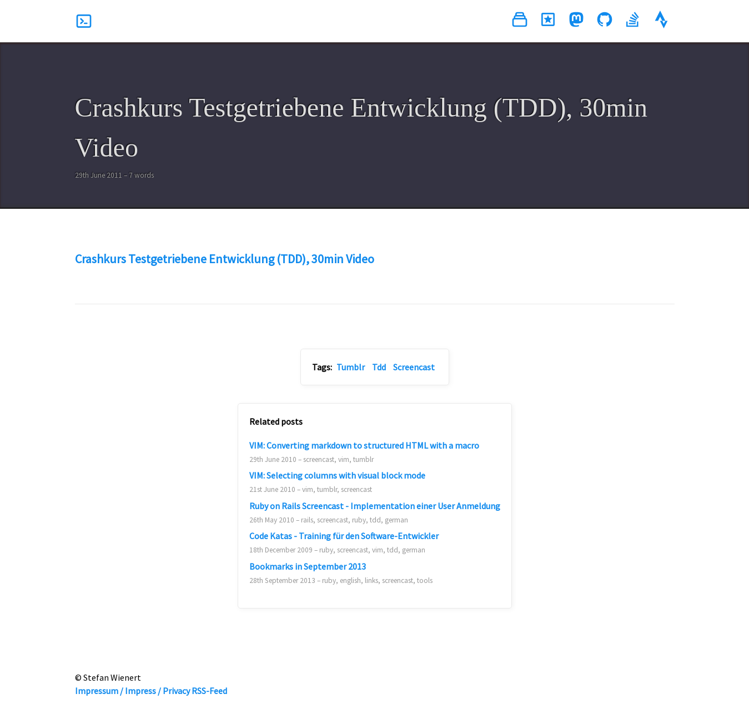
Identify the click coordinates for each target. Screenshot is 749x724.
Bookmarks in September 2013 (307, 566)
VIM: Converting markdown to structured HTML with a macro (364, 445)
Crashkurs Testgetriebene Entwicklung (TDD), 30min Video (224, 259)
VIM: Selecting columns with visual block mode (337, 475)
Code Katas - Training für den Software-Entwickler (344, 535)
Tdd (379, 367)
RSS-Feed (209, 690)
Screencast (414, 367)
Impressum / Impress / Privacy (132, 690)
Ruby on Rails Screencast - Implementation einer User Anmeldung (374, 505)
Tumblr (350, 367)
